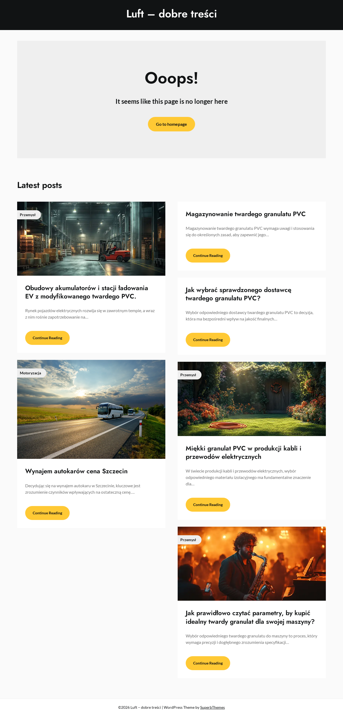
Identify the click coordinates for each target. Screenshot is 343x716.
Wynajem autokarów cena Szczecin (76, 471)
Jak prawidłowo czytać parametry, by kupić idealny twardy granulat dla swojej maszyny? (250, 617)
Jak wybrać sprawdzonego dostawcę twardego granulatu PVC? (238, 294)
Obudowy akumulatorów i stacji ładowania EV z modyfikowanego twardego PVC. (86, 292)
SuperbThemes (212, 707)
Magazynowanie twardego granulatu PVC (246, 214)
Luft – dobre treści (171, 14)
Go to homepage (171, 124)
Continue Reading (47, 337)
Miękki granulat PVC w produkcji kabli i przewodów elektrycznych (243, 452)
